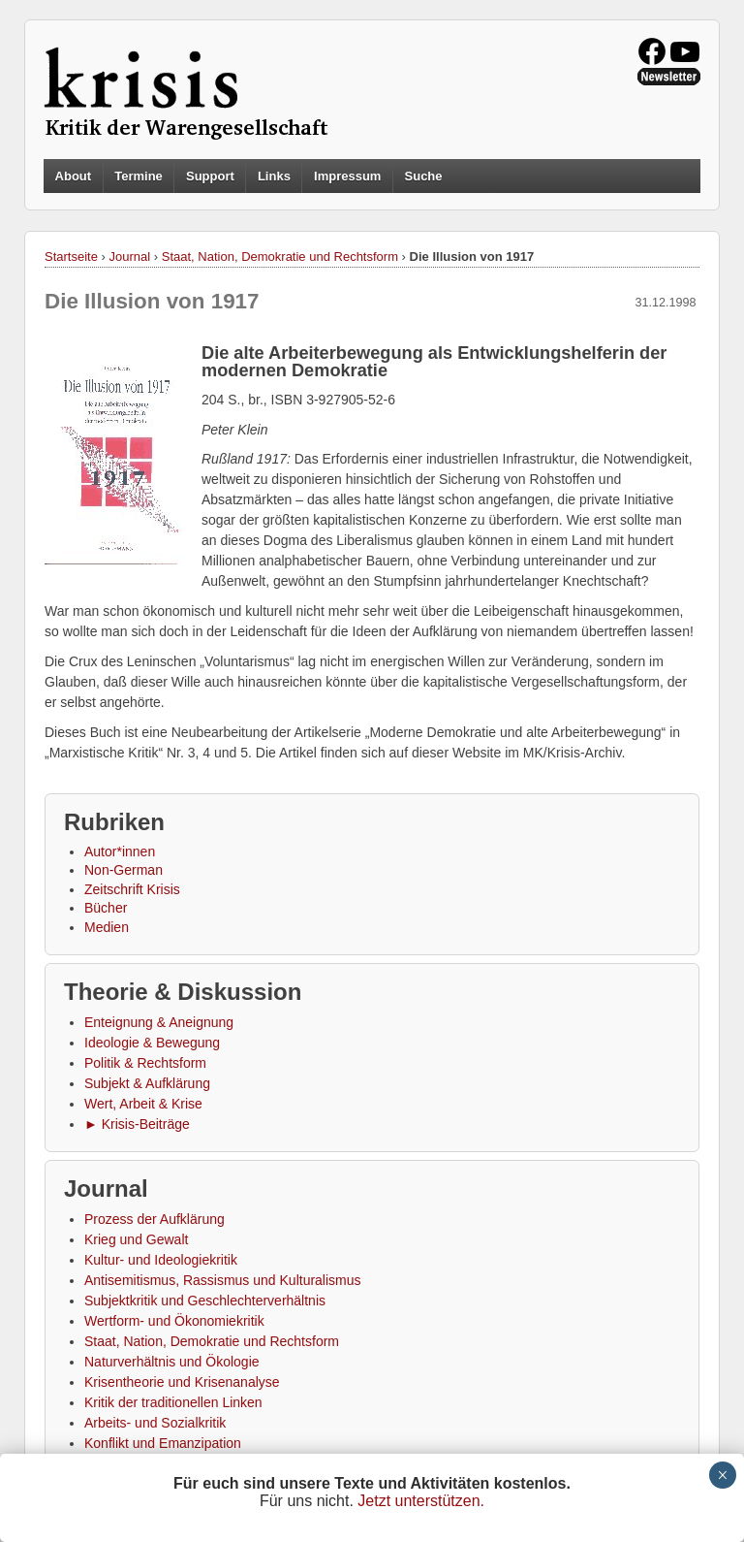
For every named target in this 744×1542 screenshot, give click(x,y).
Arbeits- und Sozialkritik (155, 1422)
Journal (130, 256)
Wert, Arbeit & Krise (143, 1103)
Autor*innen (119, 851)
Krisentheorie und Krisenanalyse (182, 1382)
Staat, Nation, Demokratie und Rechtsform (280, 256)
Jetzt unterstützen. (420, 1501)
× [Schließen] (722, 1475)
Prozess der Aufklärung (154, 1219)
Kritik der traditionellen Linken (173, 1402)
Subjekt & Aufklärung (147, 1083)
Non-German (123, 870)
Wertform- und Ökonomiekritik (174, 1321)
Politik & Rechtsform (145, 1063)
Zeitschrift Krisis (132, 889)
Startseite (71, 256)
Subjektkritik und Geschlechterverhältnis (205, 1300)
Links (274, 176)
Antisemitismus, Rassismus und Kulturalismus (222, 1280)
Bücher (105, 908)
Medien (106, 927)
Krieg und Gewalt (136, 1239)
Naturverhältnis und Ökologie (172, 1361)
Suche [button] (424, 176)
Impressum (347, 176)
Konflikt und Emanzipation (162, 1443)
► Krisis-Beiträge (137, 1124)
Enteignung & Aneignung (158, 1022)
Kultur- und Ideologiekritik (160, 1260)
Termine (138, 176)
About (73, 176)
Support (210, 176)
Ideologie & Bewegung (152, 1042)
